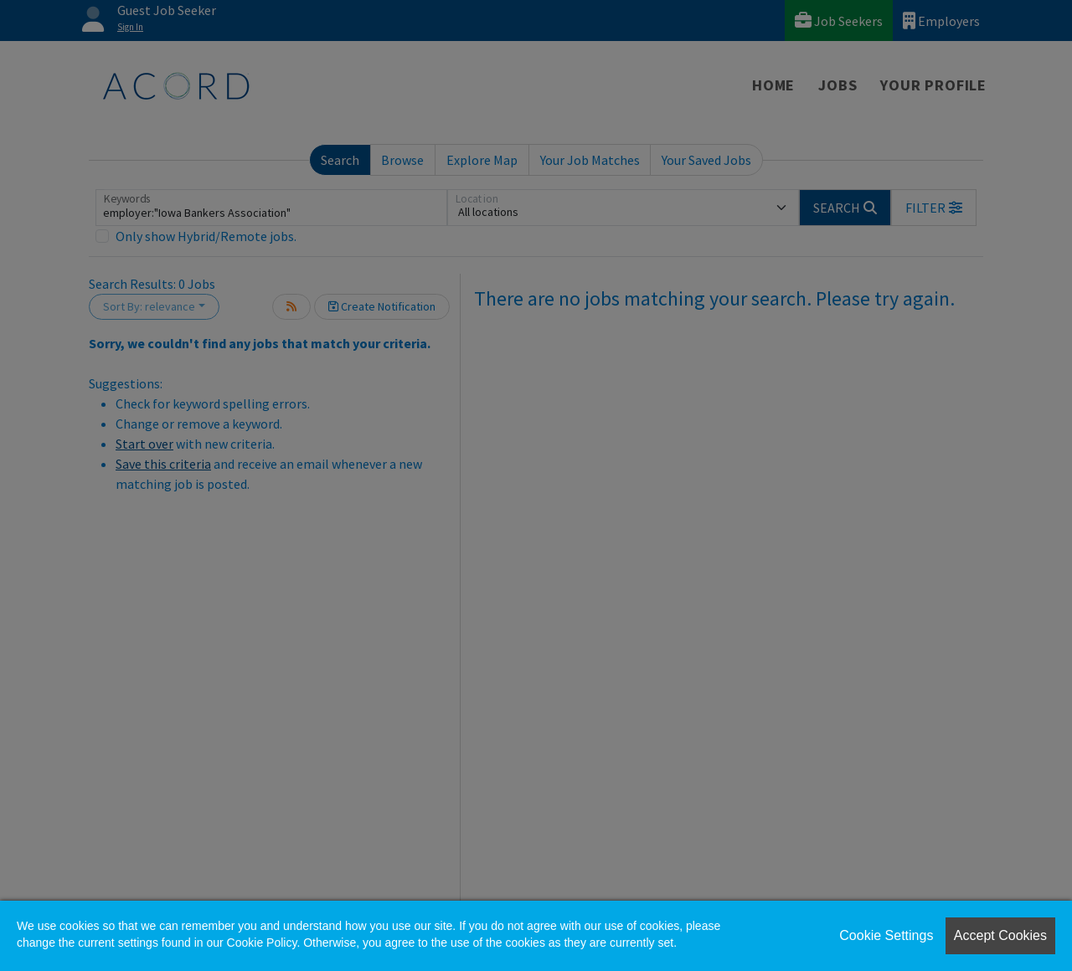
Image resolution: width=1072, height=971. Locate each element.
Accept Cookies (1000, 935)
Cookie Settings (886, 935)
